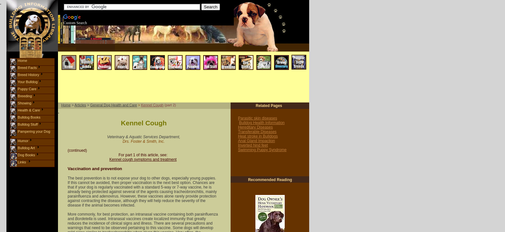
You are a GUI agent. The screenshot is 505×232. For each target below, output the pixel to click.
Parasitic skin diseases (257, 118)
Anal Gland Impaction (256, 141)
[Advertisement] (178, 47)
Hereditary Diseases (255, 127)
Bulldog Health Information (261, 123)
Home (66, 105)
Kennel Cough (152, 105)
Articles (80, 105)
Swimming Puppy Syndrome (262, 150)
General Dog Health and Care (113, 105)
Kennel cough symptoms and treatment (143, 159)
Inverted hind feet (253, 145)
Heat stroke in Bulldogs (258, 136)
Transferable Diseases (257, 132)
